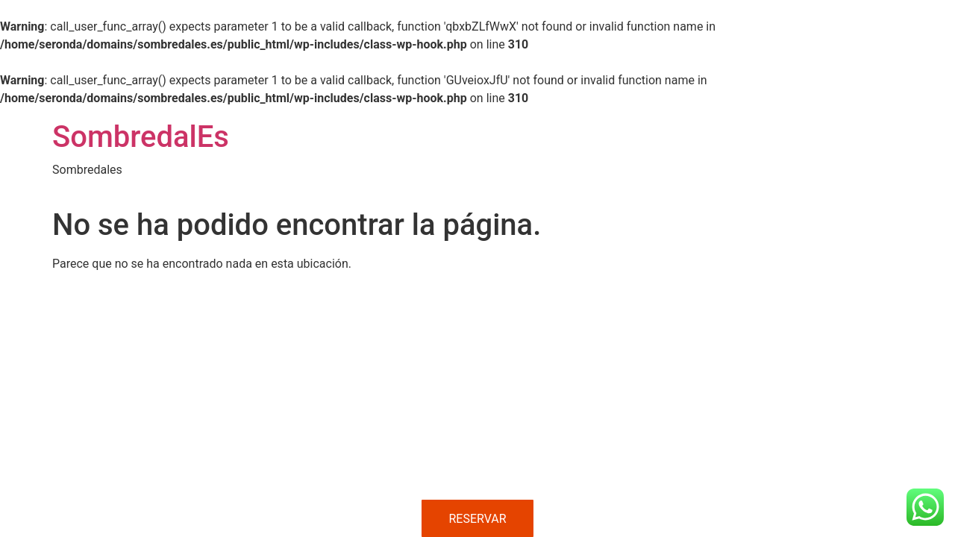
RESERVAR (477, 519)
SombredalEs (140, 136)
